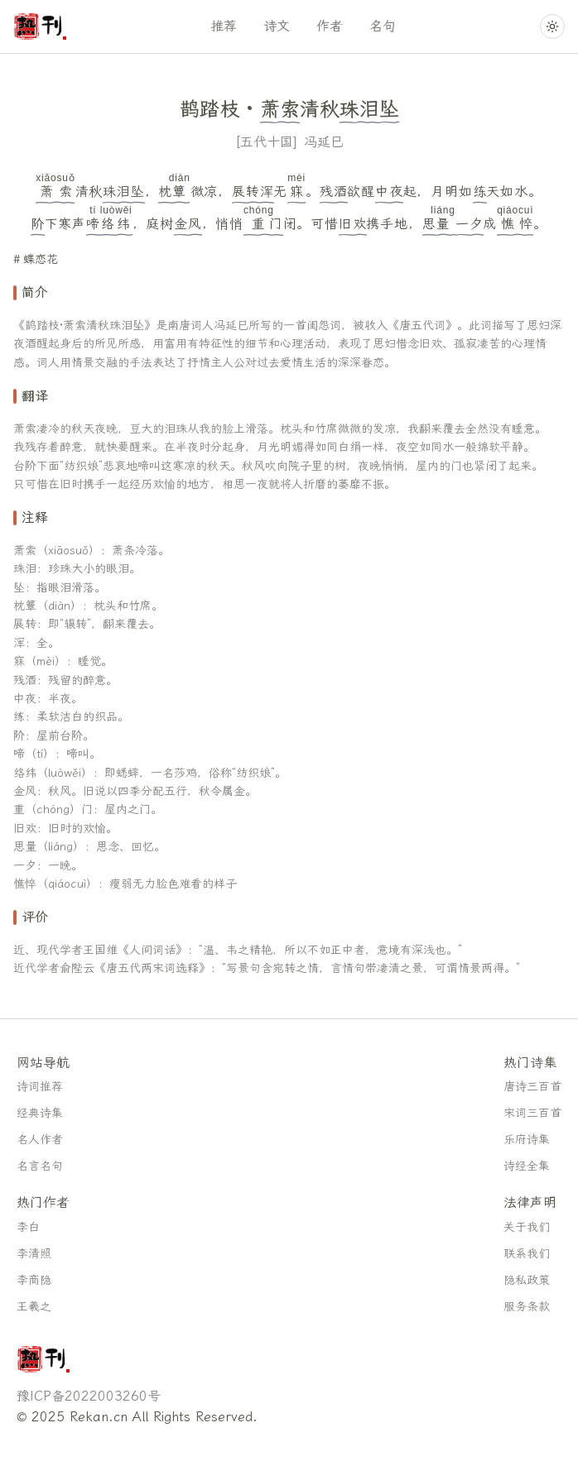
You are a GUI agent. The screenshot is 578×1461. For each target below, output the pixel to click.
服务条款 (526, 1307)
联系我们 (526, 1254)
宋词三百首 (532, 1113)
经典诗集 (40, 1113)
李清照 (34, 1254)
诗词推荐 (40, 1087)
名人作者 (40, 1140)
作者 (329, 26)
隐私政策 (526, 1280)
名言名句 (40, 1166)
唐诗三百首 (532, 1087)
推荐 (223, 26)
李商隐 (34, 1280)
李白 (28, 1227)
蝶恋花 (40, 259)
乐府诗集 (526, 1140)
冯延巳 (324, 142)
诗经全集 (526, 1166)
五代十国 (266, 142)
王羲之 (34, 1307)
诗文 (276, 26)
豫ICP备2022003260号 (89, 1396)
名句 (382, 26)
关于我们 (526, 1227)
